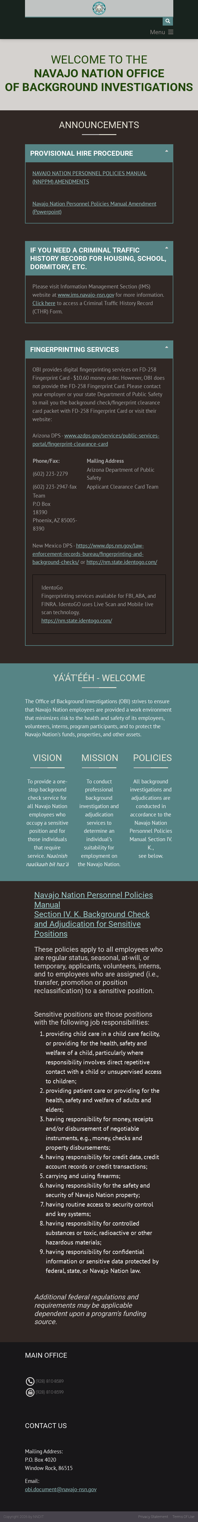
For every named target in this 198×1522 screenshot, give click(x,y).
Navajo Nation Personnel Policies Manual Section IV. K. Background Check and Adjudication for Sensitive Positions (93, 914)
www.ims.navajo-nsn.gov (86, 294)
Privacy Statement (153, 1517)
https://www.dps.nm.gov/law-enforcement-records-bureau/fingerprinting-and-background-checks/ (88, 554)
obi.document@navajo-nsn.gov (61, 1489)
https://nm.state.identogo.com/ (121, 561)
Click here (43, 303)
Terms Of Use (183, 1517)
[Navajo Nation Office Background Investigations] (99, 8)
